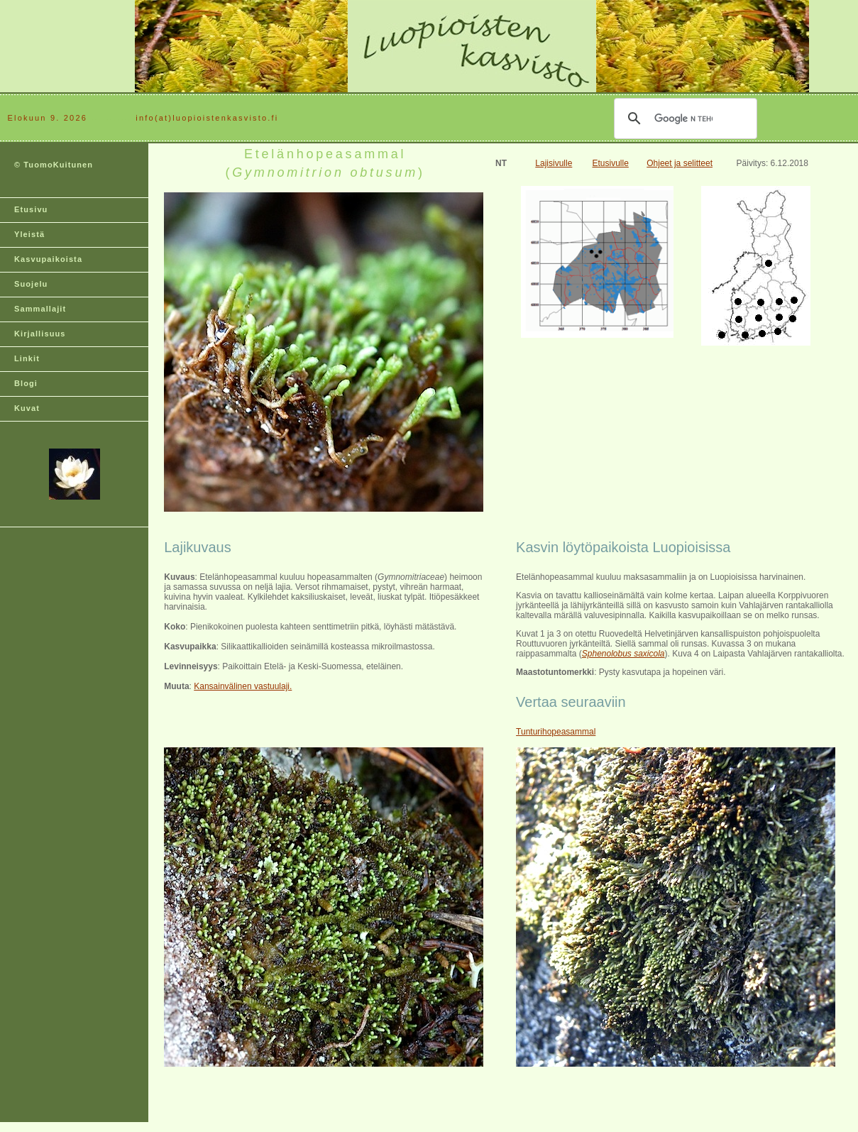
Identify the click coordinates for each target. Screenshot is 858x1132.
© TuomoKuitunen (53, 164)
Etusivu (31, 209)
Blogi (26, 383)
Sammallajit (40, 308)
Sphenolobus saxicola (623, 654)
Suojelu (31, 284)
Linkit (27, 358)
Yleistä (29, 234)
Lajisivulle (553, 163)
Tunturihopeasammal (555, 732)
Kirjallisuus (40, 333)
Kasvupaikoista (48, 259)
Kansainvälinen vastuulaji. (243, 686)
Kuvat (27, 408)
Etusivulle (611, 163)
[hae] (683, 118)
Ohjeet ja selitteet (680, 163)
